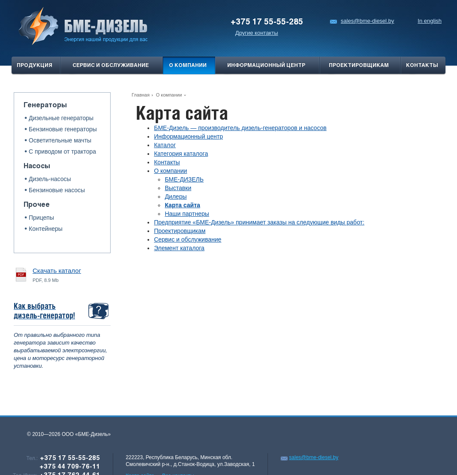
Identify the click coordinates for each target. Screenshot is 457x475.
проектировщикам (359, 65)
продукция (34, 65)
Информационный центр (266, 65)
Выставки (178, 188)
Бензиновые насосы (57, 190)
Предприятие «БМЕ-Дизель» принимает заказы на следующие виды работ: (259, 222)
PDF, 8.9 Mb (57, 274)
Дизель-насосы (50, 178)
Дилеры (175, 196)
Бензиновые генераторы (63, 129)
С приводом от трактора (62, 151)
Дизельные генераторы (61, 118)
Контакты (422, 65)
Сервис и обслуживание (110, 65)
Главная (141, 94)
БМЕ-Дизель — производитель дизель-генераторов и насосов (240, 127)
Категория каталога (181, 153)
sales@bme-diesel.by (362, 21)
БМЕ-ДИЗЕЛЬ (184, 179)
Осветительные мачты (60, 140)
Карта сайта (182, 205)
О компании (188, 65)
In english (430, 21)
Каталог (165, 145)
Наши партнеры (187, 213)
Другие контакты (256, 33)
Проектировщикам (179, 230)
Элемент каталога (179, 248)
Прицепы (41, 217)
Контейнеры (46, 228)
